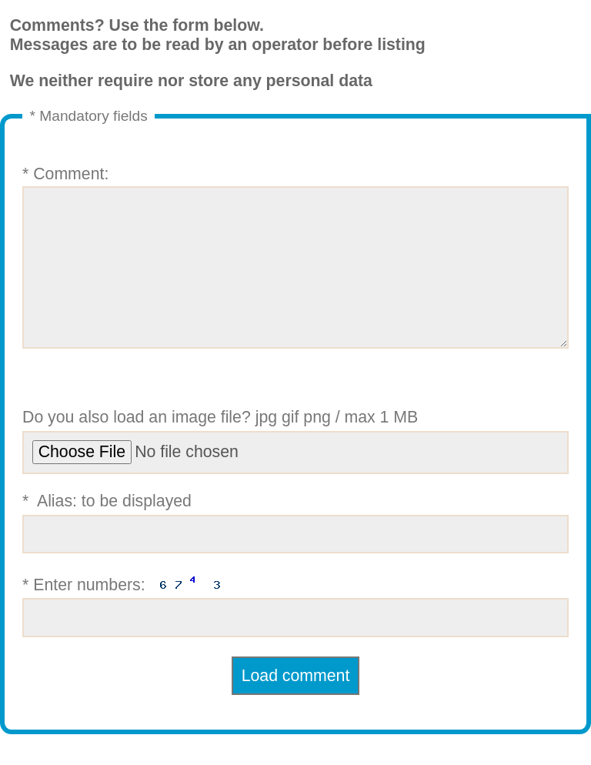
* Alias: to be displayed (295, 553)
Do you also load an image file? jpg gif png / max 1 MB (295, 472)
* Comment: (295, 272)
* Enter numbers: (295, 635)
